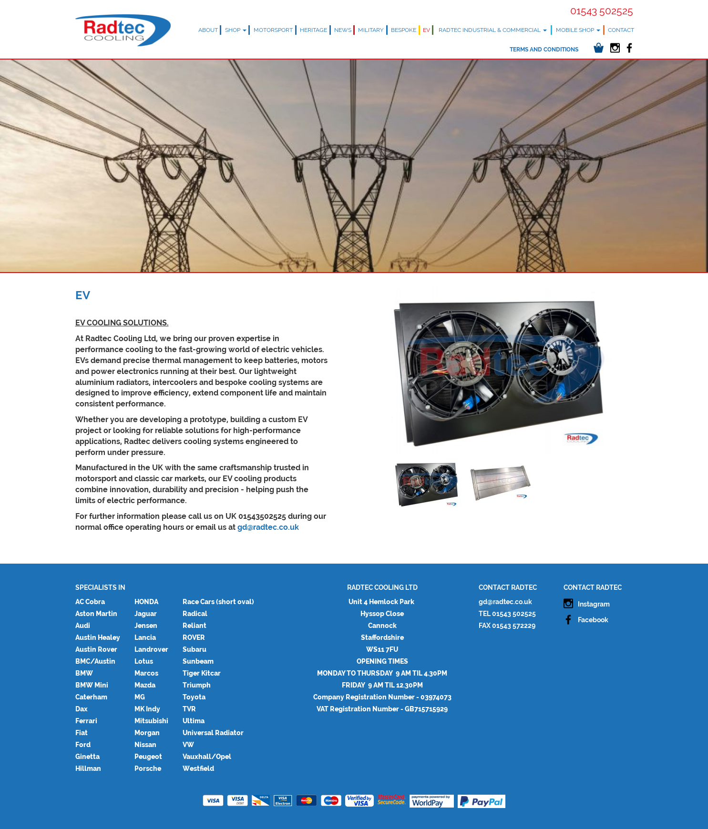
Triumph (197, 685)
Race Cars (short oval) (218, 602)
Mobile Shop (578, 30)
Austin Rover (96, 649)
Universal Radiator (213, 733)
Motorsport (273, 30)
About (208, 30)
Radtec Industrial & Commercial (493, 30)
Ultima (194, 721)
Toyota (194, 697)
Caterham (91, 697)
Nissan (145, 744)
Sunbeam (198, 661)
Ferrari (86, 721)
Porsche (147, 768)
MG (139, 697)
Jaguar (145, 613)
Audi (82, 625)
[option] (499, 370)
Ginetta (87, 756)
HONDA (146, 602)
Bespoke (403, 30)
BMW (84, 673)
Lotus (143, 661)
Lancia (145, 637)
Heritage (313, 30)
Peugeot (148, 756)
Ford (83, 744)
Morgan (147, 733)
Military (371, 30)
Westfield (198, 768)
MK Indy (147, 709)
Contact (621, 30)
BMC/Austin (95, 661)
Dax (81, 709)
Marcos (146, 673)
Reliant (194, 625)
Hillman (88, 768)
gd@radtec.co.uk (268, 527)
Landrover (151, 649)
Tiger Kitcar (202, 673)
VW (188, 744)
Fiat (81, 733)
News (342, 30)
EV (426, 30)
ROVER (194, 637)
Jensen (145, 625)
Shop (235, 30)
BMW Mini (91, 685)
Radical (195, 613)
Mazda (144, 685)
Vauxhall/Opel (207, 756)
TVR (189, 709)
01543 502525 (601, 11)
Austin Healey (97, 637)
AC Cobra (90, 602)
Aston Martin (96, 613)
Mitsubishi (151, 721)
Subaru (194, 649)
